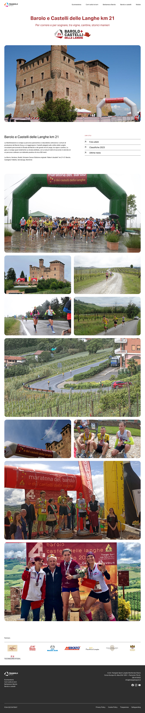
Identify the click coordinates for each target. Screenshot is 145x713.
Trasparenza (124, 707)
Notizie (138, 5)
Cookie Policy (112, 707)
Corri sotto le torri (92, 5)
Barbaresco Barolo (109, 5)
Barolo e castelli (125, 5)
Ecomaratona (76, 5)
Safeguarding (136, 707)
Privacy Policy (100, 707)
